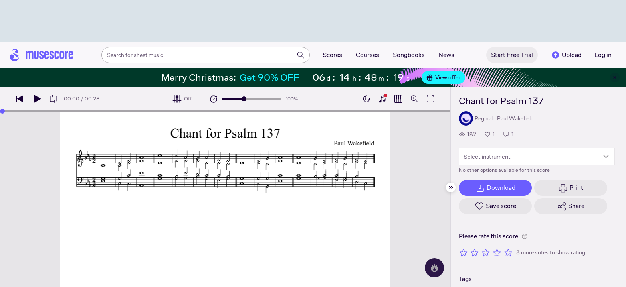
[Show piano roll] (398, 99)
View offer (443, 77)
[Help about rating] (524, 236)
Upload (566, 55)
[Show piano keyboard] (382, 99)
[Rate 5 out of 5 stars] (508, 252)
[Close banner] (615, 77)
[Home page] (41, 55)
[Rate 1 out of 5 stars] (463, 252)
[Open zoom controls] (414, 99)
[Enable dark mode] (366, 99)
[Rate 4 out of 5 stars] (497, 252)
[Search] (300, 55)
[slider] (244, 98)
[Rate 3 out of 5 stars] (486, 252)
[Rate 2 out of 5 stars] (474, 252)
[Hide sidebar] (451, 187)
